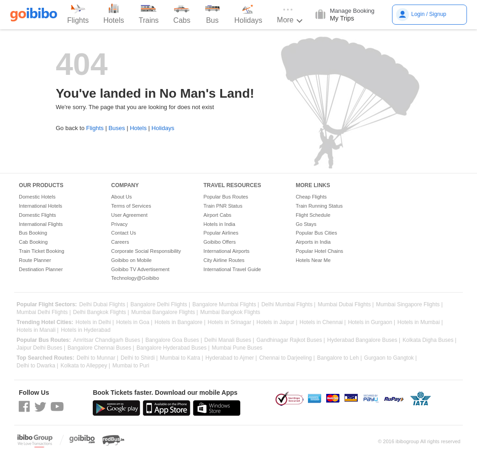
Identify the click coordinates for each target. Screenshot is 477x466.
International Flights (41, 224)
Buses (116, 128)
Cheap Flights (311, 196)
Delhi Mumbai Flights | (288, 305)
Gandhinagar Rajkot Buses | (290, 340)
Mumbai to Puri (130, 366)
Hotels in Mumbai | (420, 322)
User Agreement (129, 215)
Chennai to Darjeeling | (287, 358)
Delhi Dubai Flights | (103, 305)
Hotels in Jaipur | (276, 322)
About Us (121, 196)
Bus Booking (33, 233)
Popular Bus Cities (316, 233)
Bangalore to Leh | (339, 358)
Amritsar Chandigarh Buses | (108, 340)
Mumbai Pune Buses (237, 348)
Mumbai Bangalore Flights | (164, 312)
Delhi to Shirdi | (139, 358)
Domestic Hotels (37, 196)
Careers (120, 242)
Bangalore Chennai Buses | (101, 348)
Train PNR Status (222, 206)
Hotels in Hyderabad (86, 330)
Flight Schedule (313, 215)
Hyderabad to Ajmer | (231, 358)
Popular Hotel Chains (319, 251)
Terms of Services (131, 206)
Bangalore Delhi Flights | (161, 305)
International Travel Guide (232, 269)
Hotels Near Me (313, 260)
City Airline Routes (223, 260)
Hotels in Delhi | (94, 322)
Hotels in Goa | (134, 322)
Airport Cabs (217, 215)
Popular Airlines (220, 233)
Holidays (163, 128)
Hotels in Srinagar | (231, 322)
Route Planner (35, 260)
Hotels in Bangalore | (179, 322)
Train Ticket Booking (41, 251)
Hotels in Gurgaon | (371, 322)
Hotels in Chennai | (323, 322)
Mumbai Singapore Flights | (409, 305)
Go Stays (306, 224)
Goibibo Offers (219, 242)
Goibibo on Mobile (131, 260)
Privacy (119, 224)
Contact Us (123, 233)
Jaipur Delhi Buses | (40, 348)
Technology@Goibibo (135, 278)
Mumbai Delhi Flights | (43, 312)
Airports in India (313, 242)
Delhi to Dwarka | (37, 366)
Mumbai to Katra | (181, 358)
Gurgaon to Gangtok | (390, 358)
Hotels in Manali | (37, 330)
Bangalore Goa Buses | (173, 340)
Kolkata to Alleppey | (85, 366)
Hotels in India (219, 224)
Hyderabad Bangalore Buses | (363, 340)
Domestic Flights (37, 215)
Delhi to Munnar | (97, 358)
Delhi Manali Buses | (229, 340)
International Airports (226, 251)
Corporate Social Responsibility (146, 251)
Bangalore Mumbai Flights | (225, 305)
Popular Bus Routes (225, 196)
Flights (94, 128)
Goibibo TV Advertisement (140, 269)
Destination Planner (41, 269)
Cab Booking (33, 242)
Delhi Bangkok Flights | (101, 312)
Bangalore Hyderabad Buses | (173, 348)
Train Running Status (319, 206)
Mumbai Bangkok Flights (230, 312)
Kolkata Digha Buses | (429, 340)
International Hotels (40, 206)
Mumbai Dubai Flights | (346, 305)
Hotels (138, 128)
